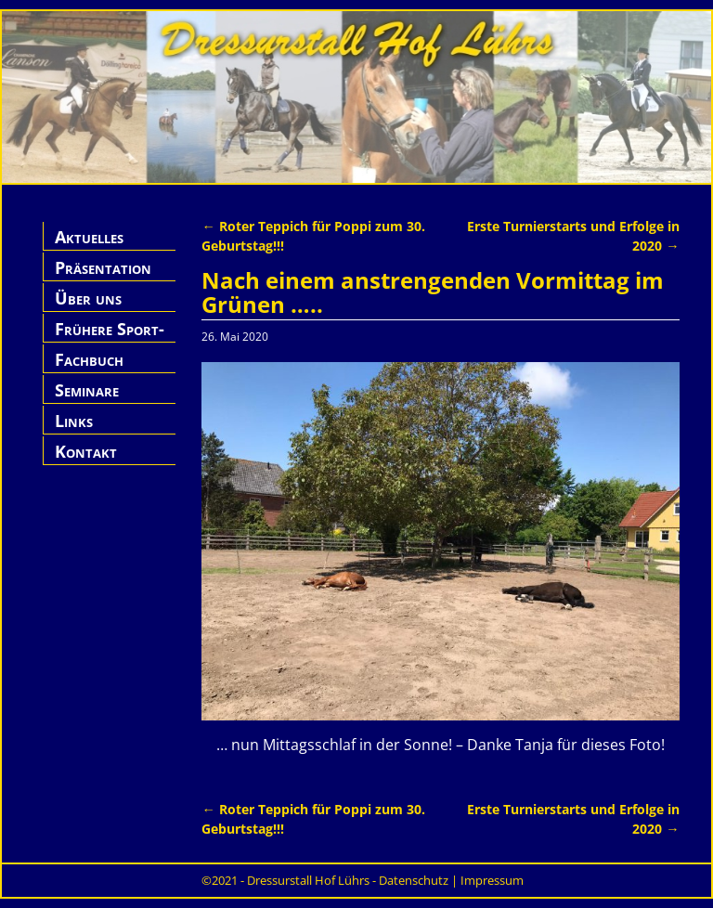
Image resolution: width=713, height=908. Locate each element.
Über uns (88, 298)
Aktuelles (89, 237)
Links (74, 420)
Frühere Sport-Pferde (109, 339)
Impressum (492, 880)
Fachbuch (89, 359)
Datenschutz (413, 880)
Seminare (87, 390)
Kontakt (86, 451)
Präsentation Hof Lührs (103, 278)
